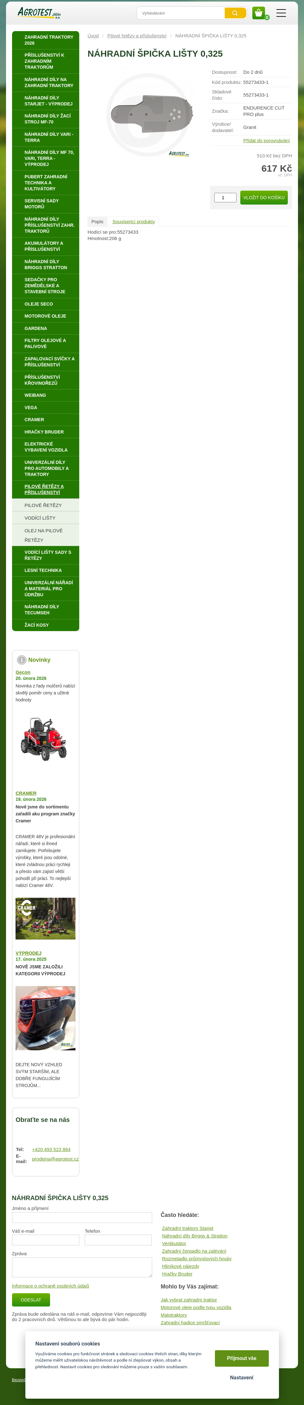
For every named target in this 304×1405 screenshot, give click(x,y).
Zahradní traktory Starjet (187, 1228)
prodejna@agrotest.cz (55, 1158)
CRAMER (26, 793)
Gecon (23, 672)
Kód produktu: (226, 82)
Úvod (93, 35)
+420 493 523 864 (51, 1149)
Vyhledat (235, 13)
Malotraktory (174, 1315)
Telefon (92, 1231)
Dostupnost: (224, 72)
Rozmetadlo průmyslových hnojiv (196, 1258)
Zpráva (19, 1253)
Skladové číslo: (221, 95)
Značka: (220, 111)
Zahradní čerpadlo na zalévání (194, 1251)
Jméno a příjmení (30, 1208)
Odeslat (31, 1299)
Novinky (39, 660)
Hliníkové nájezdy (180, 1266)
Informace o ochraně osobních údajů (50, 1285)
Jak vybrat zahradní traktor (189, 1299)
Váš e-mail (23, 1231)
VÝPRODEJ (29, 953)
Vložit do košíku (264, 197)
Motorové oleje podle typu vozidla (196, 1307)
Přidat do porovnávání (266, 140)
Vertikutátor (174, 1243)
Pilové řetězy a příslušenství (137, 35)
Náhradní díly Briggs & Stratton (195, 1235)
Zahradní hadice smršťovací (190, 1322)
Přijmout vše (241, 1358)
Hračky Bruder (177, 1273)
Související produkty (134, 221)
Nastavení (241, 1378)
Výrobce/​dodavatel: (223, 127)
